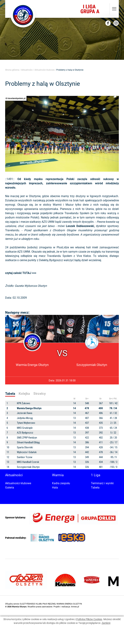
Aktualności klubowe (44, 70)
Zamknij (106, 623)
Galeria (9, 487)
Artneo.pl (75, 607)
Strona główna (12, 70)
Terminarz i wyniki (102, 483)
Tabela (95, 487)
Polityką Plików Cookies (89, 619)
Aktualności (27, 70)
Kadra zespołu (61, 483)
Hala (55, 487)
